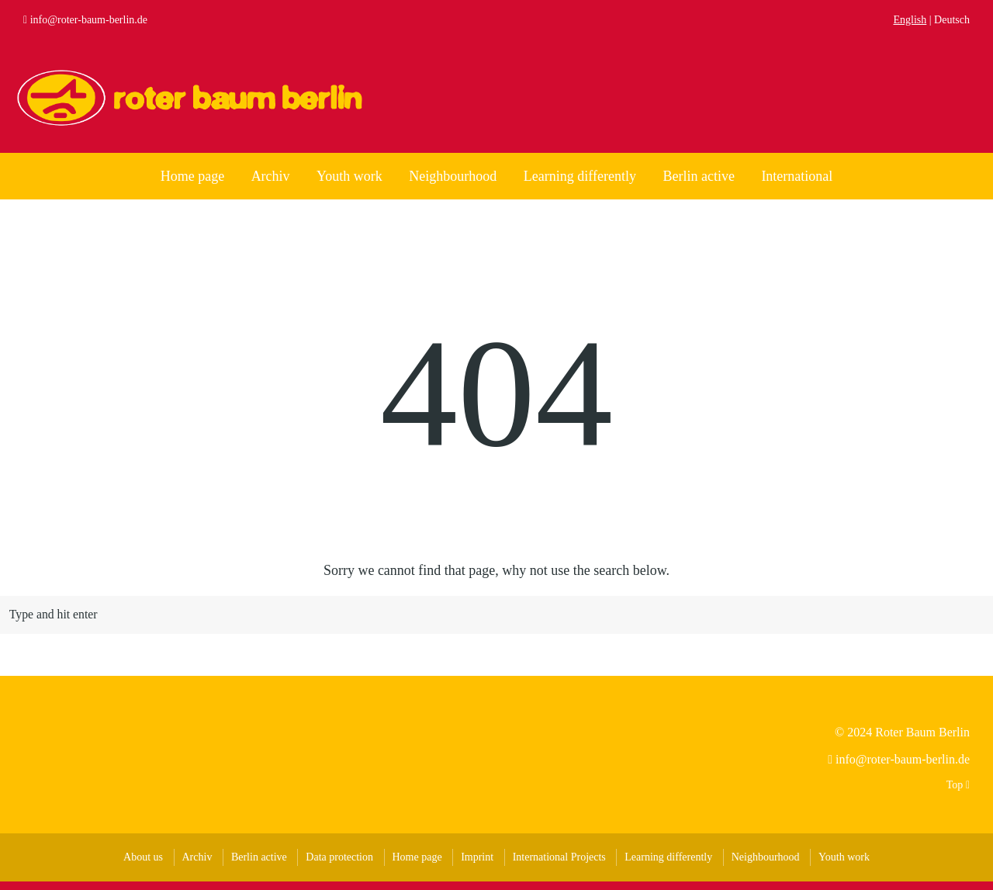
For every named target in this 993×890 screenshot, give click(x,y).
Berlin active (698, 176)
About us (143, 865)
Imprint (477, 865)
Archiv (270, 176)
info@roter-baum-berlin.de (88, 20)
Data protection (339, 865)
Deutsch (952, 20)
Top (958, 793)
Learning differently (580, 176)
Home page (192, 176)
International (796, 176)
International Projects (559, 865)
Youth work (349, 176)
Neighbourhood (452, 176)
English (910, 20)
